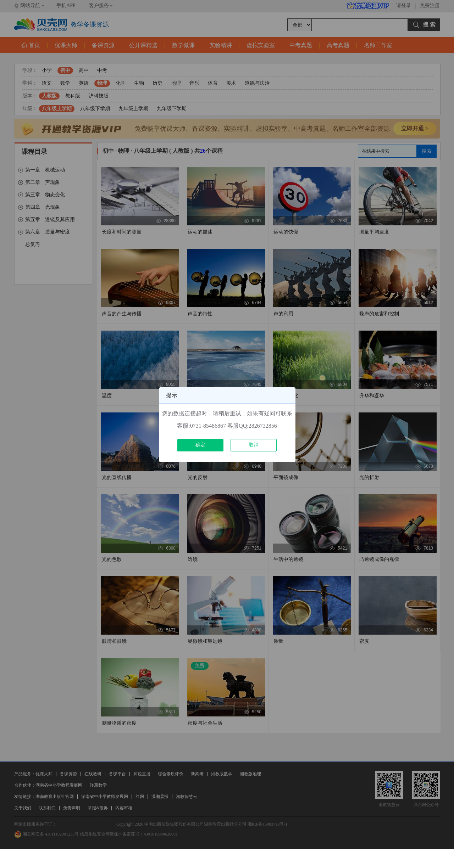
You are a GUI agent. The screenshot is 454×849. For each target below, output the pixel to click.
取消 (254, 445)
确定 (200, 445)
